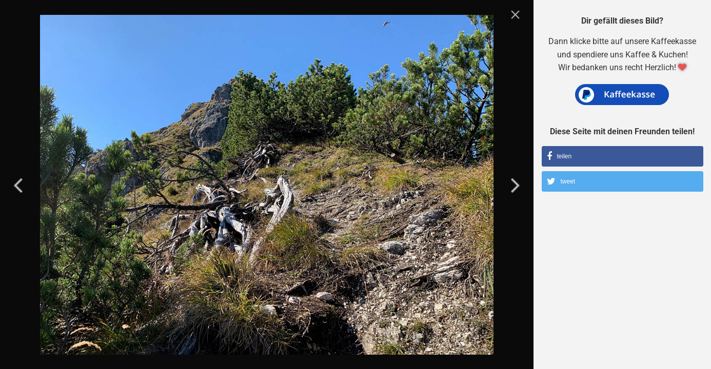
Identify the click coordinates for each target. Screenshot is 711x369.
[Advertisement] (623, 279)
